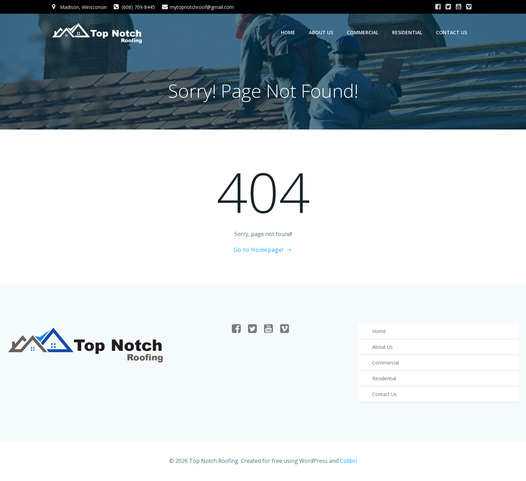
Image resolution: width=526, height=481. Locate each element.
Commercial (362, 32)
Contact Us (451, 32)
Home (288, 32)
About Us (321, 32)
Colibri (348, 461)
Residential (407, 32)
